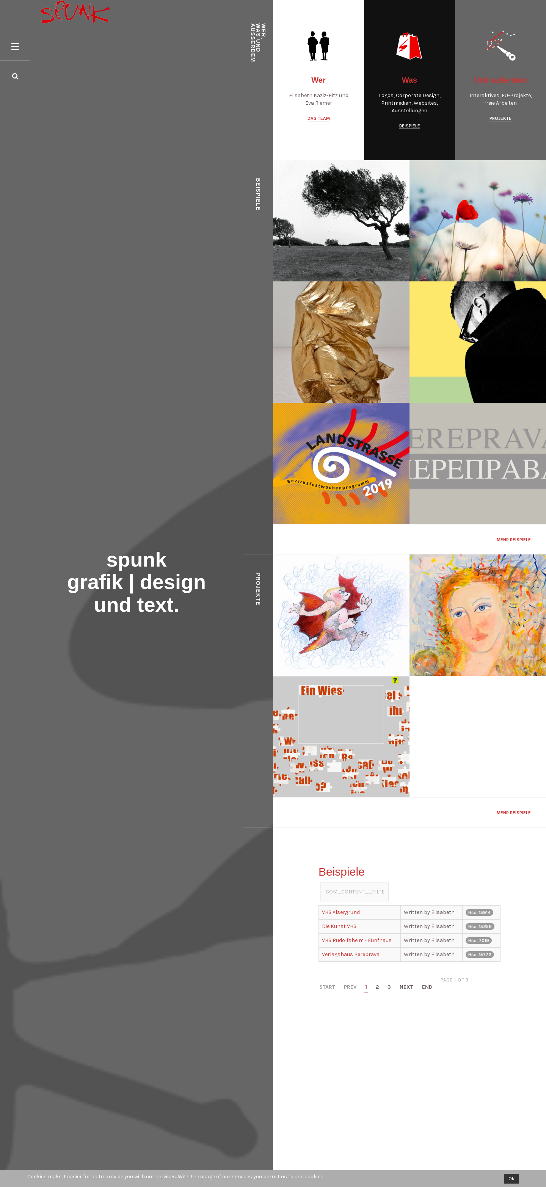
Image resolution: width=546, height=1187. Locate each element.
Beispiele (409, 126)
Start (327, 987)
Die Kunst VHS (339, 926)
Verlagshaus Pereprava (351, 954)
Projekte (500, 118)
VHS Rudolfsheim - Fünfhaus (357, 940)
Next (406, 987)
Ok (511, 1178)
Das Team (319, 118)
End (427, 987)
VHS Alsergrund (341, 912)
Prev (350, 987)
